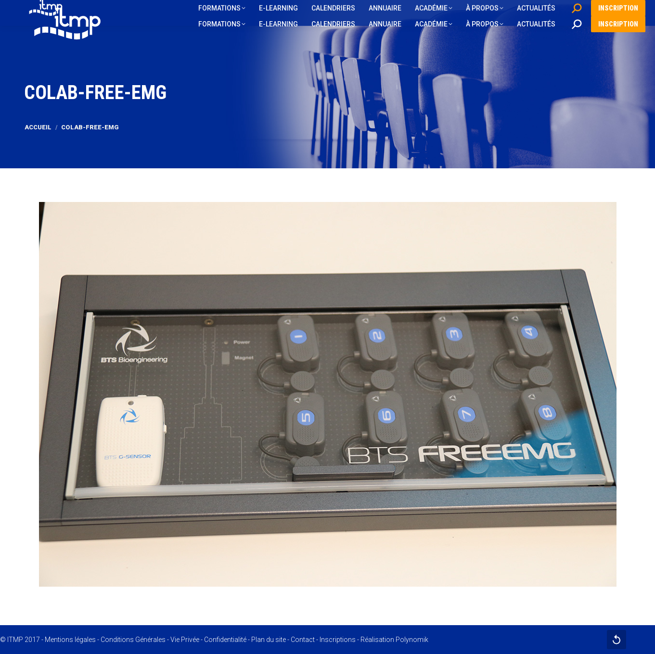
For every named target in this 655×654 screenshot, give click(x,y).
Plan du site (268, 639)
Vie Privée (184, 639)
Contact (303, 639)
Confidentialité (225, 639)
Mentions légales (70, 639)
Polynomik (412, 639)
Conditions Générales (133, 639)
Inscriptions (338, 639)
